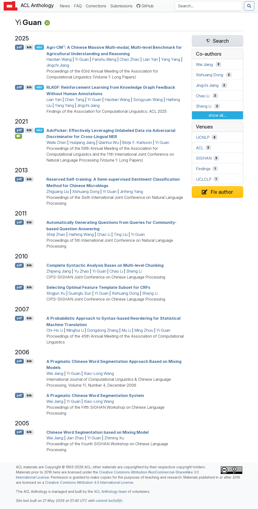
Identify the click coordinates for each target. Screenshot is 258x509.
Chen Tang (74, 99)
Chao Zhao (129, 59)
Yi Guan (82, 59)
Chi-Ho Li (54, 330)
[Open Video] (18, 136)
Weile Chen (56, 142)
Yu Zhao (81, 271)
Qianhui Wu (108, 142)
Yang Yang (170, 59)
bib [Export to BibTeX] (29, 47)
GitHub (145, 5)
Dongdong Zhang (102, 330)
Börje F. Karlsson (137, 142)
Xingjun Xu (55, 293)
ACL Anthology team (110, 491)
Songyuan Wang (148, 99)
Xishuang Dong (85, 191)
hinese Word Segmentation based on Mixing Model (97, 432)
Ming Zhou (143, 330)
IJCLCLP (204, 179)
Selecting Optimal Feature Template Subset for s (98, 287)
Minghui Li (75, 330)
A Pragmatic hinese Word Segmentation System (95, 395)
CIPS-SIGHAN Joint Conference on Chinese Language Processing (105, 277)
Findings (203, 168)
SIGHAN (204, 158)
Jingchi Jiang (57, 65)
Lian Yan (150, 59)
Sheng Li (134, 271)
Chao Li (103, 234)
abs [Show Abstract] (39, 47)
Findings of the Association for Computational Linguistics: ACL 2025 (106, 111)
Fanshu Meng (104, 59)
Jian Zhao (75, 437)
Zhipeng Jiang (58, 271)
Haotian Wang (59, 59)
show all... (217, 115)
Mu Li (126, 330)
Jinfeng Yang (131, 191)
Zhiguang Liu (57, 191)
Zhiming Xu (114, 437)
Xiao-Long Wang (99, 373)
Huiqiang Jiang (82, 142)
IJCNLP (203, 137)
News (66, 5)
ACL (200, 147)
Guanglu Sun (79, 293)
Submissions (122, 5)
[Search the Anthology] (208, 6)
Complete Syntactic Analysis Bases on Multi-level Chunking (104, 265)
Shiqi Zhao (55, 234)
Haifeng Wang (81, 234)
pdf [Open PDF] (19, 47)
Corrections (97, 5)
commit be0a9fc (109, 500)
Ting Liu (121, 234)
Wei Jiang (54, 373)
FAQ (79, 5)
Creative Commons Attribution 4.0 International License (89, 482)
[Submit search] (249, 6)
